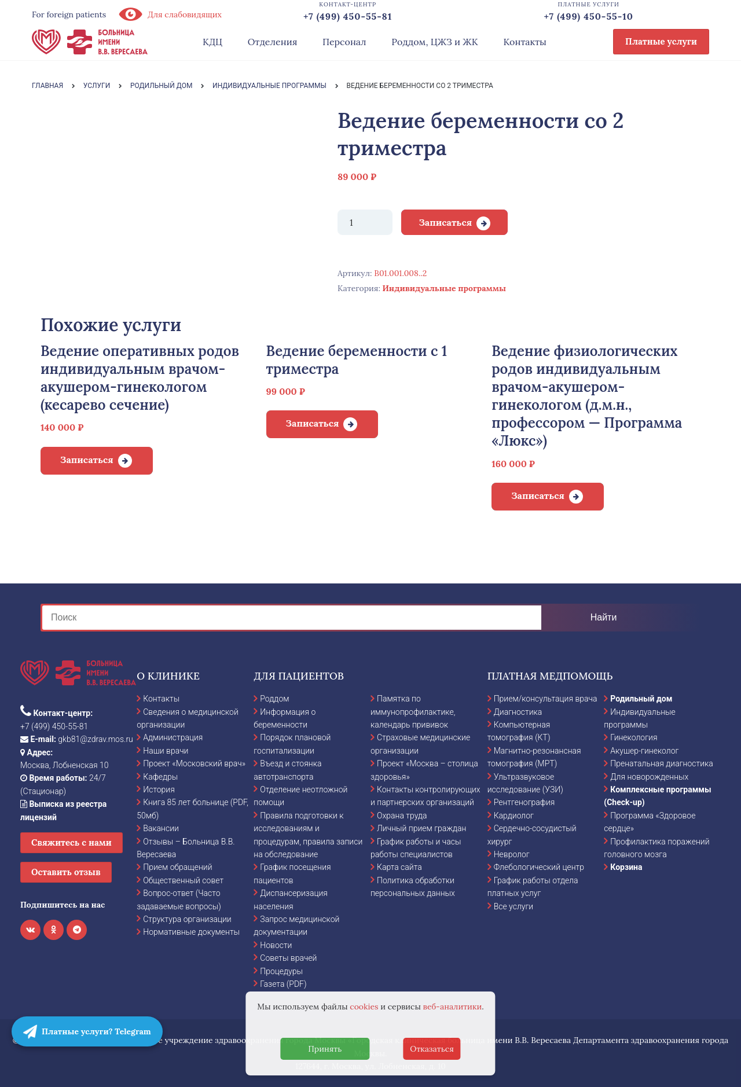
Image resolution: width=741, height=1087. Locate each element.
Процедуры (281, 971)
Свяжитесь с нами (71, 842)
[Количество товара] (365, 222)
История (159, 789)
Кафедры (160, 776)
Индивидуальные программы (444, 288)
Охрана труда (402, 815)
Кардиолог (514, 815)
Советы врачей (288, 958)
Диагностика (518, 712)
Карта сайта (399, 867)
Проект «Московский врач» (194, 763)
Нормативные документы (191, 932)
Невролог (512, 854)
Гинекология (633, 737)
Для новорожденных (649, 776)
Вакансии (161, 828)
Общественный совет (183, 880)
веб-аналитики (452, 1006)
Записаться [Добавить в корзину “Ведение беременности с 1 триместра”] (312, 423)
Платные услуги (661, 41)
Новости (276, 945)
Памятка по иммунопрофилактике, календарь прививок (412, 711)
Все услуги (514, 906)
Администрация (173, 737)
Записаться (445, 222)
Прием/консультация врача (545, 698)
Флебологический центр (539, 867)
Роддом (274, 698)
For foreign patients (69, 14)
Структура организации (187, 919)
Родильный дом (641, 698)
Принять (325, 1049)
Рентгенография (524, 802)
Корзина (626, 867)
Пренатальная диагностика (661, 763)
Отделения (273, 41)
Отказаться (432, 1049)
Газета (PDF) (283, 984)
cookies (364, 1006)
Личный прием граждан (422, 828)
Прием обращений (177, 867)
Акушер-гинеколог (644, 750)
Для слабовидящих (170, 14)
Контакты (524, 41)
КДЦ (212, 41)
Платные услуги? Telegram (87, 1031)
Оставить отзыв (66, 871)
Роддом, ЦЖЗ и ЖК (434, 41)
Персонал (344, 41)
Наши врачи (165, 750)
